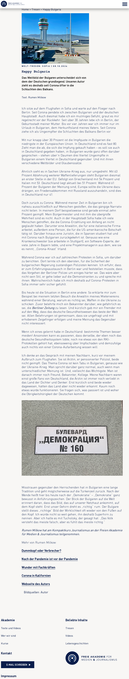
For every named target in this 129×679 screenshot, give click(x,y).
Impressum (8, 676)
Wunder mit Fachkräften (38, 567)
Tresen (36, 9)
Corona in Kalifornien (36, 575)
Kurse (4, 643)
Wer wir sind (8, 635)
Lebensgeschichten (77, 643)
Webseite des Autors (36, 584)
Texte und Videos (11, 628)
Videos (69, 635)
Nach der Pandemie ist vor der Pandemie (50, 559)
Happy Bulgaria (52, 9)
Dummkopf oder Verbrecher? (41, 550)
